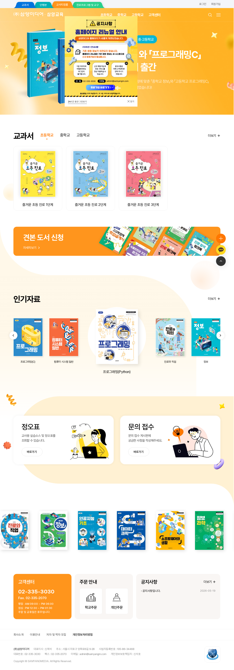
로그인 (202, 4)
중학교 (121, 15)
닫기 (130, 101)
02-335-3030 (36, 591)
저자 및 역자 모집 (56, 634)
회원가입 (216, 4)
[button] (13, 349)
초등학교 (106, 15)
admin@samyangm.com (93, 654)
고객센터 (154, 15)
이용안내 (35, 634)
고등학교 (137, 15)
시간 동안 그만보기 (77, 101)
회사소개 (19, 634)
